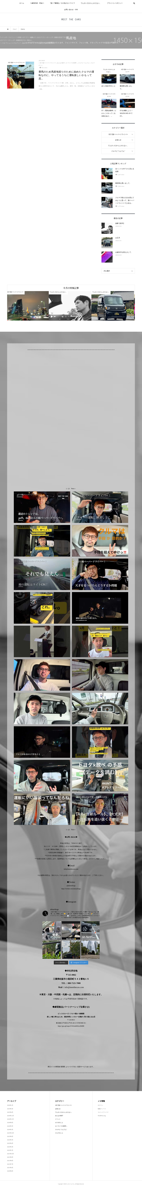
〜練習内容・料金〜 (37, 3)
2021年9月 (10, 1157)
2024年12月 (10, 1115)
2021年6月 (10, 1167)
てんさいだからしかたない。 (91, 3)
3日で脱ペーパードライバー (118, 134)
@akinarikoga (71, 885)
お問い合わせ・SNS (71, 9)
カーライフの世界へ (61, 1126)
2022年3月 (10, 1147)
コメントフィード (103, 1112)
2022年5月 (10, 1140)
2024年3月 (10, 1129)
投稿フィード (102, 1109)
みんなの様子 (59, 1115)
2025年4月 (10, 1112)
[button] (73, 488)
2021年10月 (10, 1153)
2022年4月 (10, 1143)
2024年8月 (10, 1122)
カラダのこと (59, 1122)
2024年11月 (10, 1119)
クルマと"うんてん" (118, 151)
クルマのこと (59, 1133)
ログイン (100, 1105)
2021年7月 (10, 1164)
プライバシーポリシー (115, 3)
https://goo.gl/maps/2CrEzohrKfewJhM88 (71, 1026)
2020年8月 (10, 1171)
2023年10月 (10, 1133)
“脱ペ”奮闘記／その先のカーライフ (62, 3)
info (65, 869)
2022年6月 (10, 1136)
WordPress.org (102, 1115)
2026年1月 (10, 1105)
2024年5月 (10, 1126)
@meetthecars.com (72, 869)
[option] (28, 306)
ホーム (21, 3)
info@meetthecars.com (74, 987)
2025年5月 (10, 1109)
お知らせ (118, 140)
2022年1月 (10, 1150)
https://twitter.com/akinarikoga (71, 889)
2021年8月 (10, 1160)
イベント (57, 1119)
